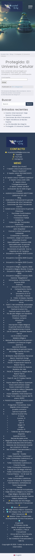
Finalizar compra (19, 318)
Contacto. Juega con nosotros (19, 238)
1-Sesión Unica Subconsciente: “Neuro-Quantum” (19, 170)
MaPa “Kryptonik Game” (21, 527)
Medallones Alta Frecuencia (21, 300)
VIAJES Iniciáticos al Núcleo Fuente (19, 496)
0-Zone (21, 416)
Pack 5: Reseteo (19, 376)
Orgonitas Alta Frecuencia (19, 360)
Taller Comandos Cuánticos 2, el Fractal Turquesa (19, 459)
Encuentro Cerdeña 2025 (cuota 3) (19, 259)
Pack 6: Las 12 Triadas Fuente (19, 378)
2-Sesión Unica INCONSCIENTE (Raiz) (19, 174)
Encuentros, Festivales (21, 287)
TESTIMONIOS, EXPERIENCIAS (19, 483)
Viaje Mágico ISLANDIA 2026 (19, 494)
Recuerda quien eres (19, 438)
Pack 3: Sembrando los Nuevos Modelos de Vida (19, 368)
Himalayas (19, 320)
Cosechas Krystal (19, 240)
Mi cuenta (19, 354)
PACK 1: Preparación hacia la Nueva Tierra (19, 364)
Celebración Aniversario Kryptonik (19, 209)
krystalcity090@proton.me (17, 152)
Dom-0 (21, 420)
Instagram (17, 159)
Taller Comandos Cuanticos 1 (19, 456)
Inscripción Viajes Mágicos (19, 325)
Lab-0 (21, 423)
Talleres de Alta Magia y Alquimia (21, 433)
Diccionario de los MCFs (19, 247)
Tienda (19, 487)
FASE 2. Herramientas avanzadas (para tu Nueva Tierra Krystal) (19, 306)
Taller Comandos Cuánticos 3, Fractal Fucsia (19, 464)
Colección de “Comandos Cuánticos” (19, 223)
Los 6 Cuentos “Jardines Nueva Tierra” (19, 332)
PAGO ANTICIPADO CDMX (19, 385)
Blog (19, 198)
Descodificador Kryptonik (19, 244)
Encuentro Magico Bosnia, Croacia (19, 269)
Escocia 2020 (19, 282)
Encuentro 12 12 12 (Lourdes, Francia (23, 294)
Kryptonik (19, 523)
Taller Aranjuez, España (23, 298)
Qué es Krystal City (19, 414)
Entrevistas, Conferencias (19, 280)
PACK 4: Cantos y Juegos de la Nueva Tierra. (19, 372)
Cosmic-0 (21, 418)
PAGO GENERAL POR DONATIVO (19, 394)
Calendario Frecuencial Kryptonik (19, 200)
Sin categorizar (17, 87)
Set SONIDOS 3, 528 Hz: (19, 447)
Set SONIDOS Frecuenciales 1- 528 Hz (21, 540)
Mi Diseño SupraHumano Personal (19, 356)
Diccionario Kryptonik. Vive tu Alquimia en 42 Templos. (19, 250)
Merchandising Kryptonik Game (19, 349)
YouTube (17, 157)
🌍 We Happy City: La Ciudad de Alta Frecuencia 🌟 (19, 513)
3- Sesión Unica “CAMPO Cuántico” (19, 178)
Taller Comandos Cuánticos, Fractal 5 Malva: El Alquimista (19, 479)
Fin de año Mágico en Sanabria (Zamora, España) (19, 315)
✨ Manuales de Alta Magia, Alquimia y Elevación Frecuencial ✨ (19, 503)
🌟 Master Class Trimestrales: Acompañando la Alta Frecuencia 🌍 (19, 518)
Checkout (19, 211)
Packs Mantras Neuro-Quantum (19, 383)
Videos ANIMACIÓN (19, 498)
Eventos (19, 285)
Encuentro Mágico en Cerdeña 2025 (19, 272)
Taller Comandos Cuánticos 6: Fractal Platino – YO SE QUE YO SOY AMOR (19, 474)
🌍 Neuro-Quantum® (19, 507)
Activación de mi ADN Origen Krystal (19, 190)
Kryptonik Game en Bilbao (19, 327)
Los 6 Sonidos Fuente (19, 336)
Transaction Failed (21, 218)
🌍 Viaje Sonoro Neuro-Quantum (19, 510)
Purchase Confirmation (21, 213)
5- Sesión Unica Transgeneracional (19, 183)
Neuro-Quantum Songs (19, 358)
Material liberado (19, 347)
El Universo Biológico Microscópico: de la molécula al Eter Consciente (16, 92)
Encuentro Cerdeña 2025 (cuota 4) (19, 263)
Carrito (19, 207)
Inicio (19, 322)
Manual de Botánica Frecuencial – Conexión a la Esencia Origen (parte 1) (19, 342)
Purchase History (21, 216)
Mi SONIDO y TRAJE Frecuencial (21, 531)
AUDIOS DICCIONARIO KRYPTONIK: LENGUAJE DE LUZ (19, 194)
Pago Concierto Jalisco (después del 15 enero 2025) (19, 390)
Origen (21, 427)
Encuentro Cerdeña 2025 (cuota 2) (19, 254)
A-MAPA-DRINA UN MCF (19, 187)
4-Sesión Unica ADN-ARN (19, 180)
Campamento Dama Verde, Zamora (23, 290)
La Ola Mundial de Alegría (10, 95)
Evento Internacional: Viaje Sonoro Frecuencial (17, 114)
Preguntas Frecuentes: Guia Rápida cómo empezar (19, 406)
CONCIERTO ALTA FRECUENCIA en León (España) (19, 228)
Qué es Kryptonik (19, 412)
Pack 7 (19, 380)
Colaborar (19, 220)
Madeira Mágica (19, 338)
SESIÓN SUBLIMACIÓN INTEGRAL (19, 443)
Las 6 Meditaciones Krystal (19, 329)
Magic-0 (21, 425)
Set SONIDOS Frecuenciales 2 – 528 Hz (19, 450)
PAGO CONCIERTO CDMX (19, 387)
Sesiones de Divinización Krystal (19, 445)
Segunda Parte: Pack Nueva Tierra (19, 441)
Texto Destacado (19, 485)
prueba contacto (19, 409)
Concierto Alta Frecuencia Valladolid (19, 232)
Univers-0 (21, 429)
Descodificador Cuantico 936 (19, 242)
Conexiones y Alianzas (19, 236)
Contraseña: (14, 79)
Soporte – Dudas (19, 454)
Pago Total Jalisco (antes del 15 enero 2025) (19, 397)
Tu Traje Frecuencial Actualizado (19, 490)
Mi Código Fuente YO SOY (19, 351)
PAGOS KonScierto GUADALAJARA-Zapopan (19, 401)
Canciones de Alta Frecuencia (18, 117)
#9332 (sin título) (19, 167)
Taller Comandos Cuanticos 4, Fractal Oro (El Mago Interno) (19, 468)
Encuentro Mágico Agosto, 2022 (19, 267)
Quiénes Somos (19, 436)
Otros (21, 302)
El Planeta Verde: (21, 525)
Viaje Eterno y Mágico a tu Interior (19, 492)
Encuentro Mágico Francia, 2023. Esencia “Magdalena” (19, 277)
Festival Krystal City (19, 309)
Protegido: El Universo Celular (18, 126)
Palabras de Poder (21, 536)
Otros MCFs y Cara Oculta (21, 534)
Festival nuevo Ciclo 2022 (19, 311)
